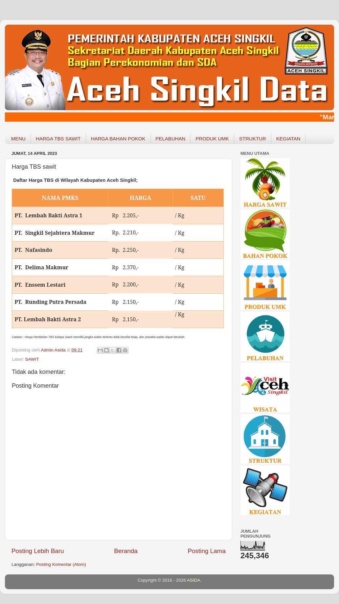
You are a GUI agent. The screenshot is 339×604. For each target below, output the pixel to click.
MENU (18, 138)
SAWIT (32, 359)
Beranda (125, 550)
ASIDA (193, 580)
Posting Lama (207, 550)
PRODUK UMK (212, 138)
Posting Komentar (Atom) (61, 564)
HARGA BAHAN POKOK (118, 138)
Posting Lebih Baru (37, 550)
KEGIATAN (288, 138)
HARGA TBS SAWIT (58, 138)
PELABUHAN (171, 138)
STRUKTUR (252, 138)
